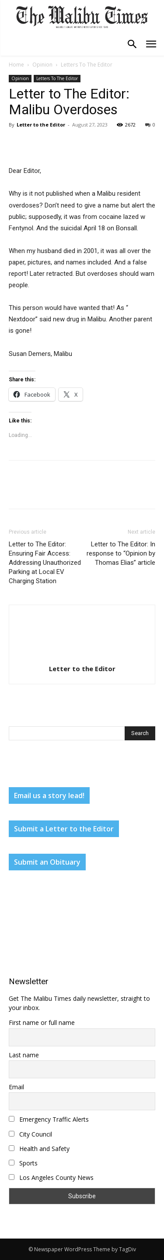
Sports (23, 1163)
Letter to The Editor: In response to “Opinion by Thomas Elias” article (121, 553)
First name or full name (42, 1022)
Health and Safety (39, 1148)
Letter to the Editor (41, 124)
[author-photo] (82, 656)
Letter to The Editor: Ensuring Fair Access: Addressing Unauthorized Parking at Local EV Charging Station (45, 562)
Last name (24, 1055)
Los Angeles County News (51, 1177)
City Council (30, 1134)
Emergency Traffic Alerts (49, 1119)
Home (16, 64)
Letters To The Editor (86, 64)
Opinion (42, 64)
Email (16, 1087)
